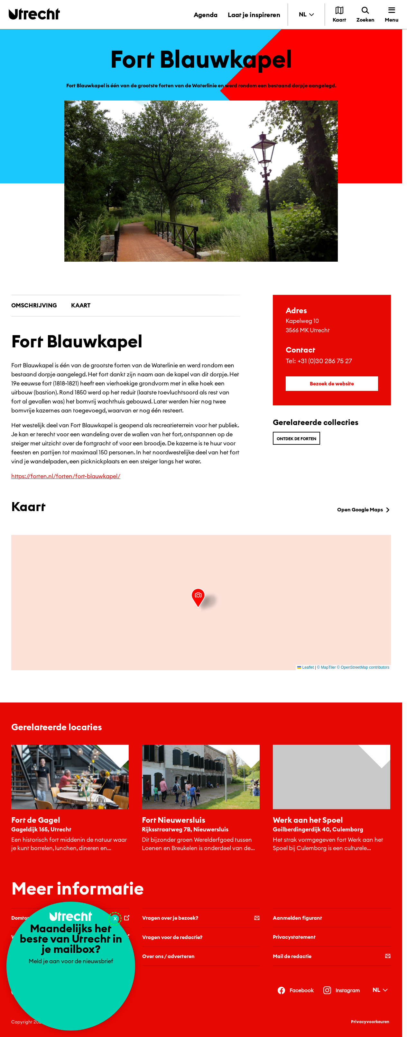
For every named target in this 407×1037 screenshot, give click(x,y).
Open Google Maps (364, 509)
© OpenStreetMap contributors (363, 667)
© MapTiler (326, 667)
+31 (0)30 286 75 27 (325, 361)
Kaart (80, 305)
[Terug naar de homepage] (34, 13)
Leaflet (305, 667)
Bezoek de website (332, 383)
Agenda (205, 15)
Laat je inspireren (254, 15)
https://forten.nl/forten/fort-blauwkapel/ (65, 476)
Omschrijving (34, 305)
